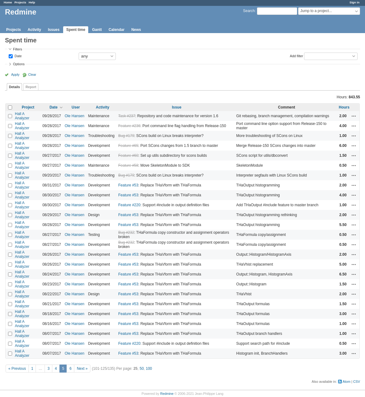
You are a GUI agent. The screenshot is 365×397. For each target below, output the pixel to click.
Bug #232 (126, 232)
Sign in (354, 2)
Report (30, 87)
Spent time (75, 30)
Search (249, 11)
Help (32, 2)
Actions (353, 115)
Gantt (97, 30)
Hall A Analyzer (22, 116)
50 (142, 368)
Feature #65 (128, 145)
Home (8, 2)
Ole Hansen (74, 116)
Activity (34, 30)
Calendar (116, 30)
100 (149, 368)
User (76, 107)
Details (14, 87)
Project (28, 107)
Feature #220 (129, 205)
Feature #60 (128, 155)
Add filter (296, 56)
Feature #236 (129, 126)
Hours (344, 107)
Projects (20, 2)
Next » (82, 368)
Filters (17, 49)
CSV (356, 381)
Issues (53, 30)
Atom (346, 381)
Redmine (166, 393)
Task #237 (126, 116)
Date (18, 56)
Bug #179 (126, 136)
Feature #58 (128, 165)
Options (18, 64)
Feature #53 (128, 185)
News (136, 30)
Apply (15, 74)
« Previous (17, 368)
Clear (32, 74)
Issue (176, 107)
